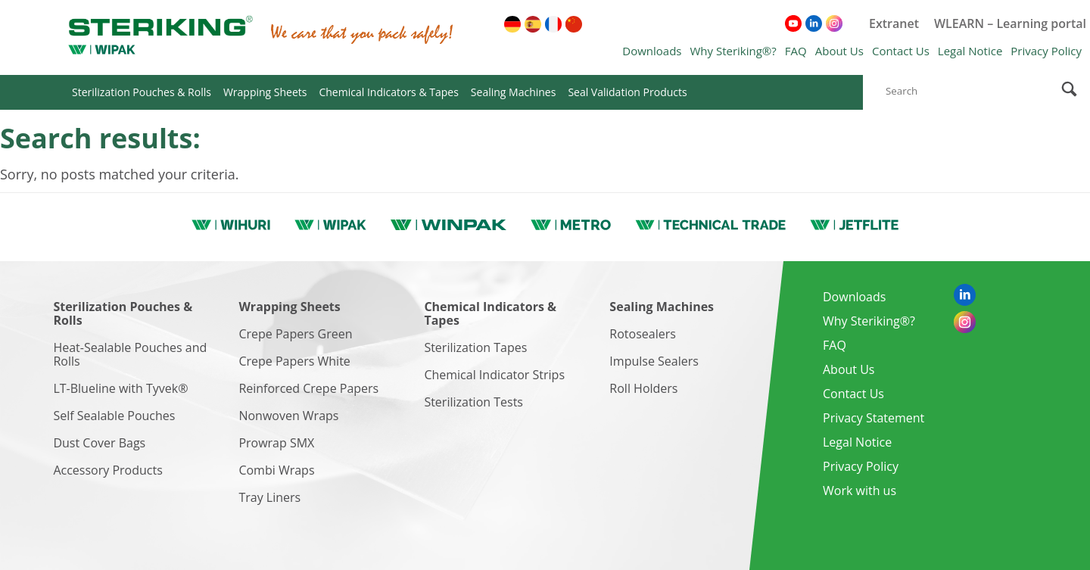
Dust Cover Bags (99, 443)
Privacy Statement (873, 418)
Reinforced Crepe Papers (308, 388)
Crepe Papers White (294, 361)
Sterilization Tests (473, 402)
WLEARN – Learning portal (1010, 23)
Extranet (894, 23)
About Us (839, 50)
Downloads (651, 50)
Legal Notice (970, 50)
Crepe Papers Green (295, 333)
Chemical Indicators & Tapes (388, 92)
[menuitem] (512, 24)
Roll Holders (643, 388)
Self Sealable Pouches (114, 415)
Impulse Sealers (654, 361)
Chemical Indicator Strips (494, 374)
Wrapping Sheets (265, 92)
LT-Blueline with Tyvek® (120, 388)
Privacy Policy (1046, 50)
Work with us (859, 490)
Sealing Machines (513, 92)
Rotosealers (642, 333)
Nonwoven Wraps (288, 415)
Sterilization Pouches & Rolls (141, 92)
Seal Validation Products (627, 92)
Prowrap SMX (276, 443)
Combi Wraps (276, 470)
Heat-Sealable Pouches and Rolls (130, 354)
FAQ (796, 50)
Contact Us (901, 50)
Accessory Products (107, 470)
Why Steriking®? (733, 50)
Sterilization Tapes (475, 347)
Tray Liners (269, 497)
